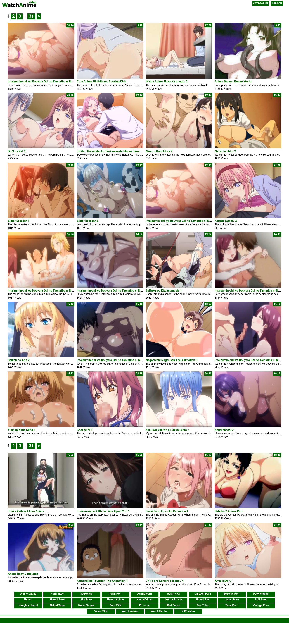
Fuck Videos (261, 592)
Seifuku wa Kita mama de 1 (164, 290)
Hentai (28, 598)
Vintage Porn (261, 604)
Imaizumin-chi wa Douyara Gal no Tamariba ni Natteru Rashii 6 (49, 81)
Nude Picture (86, 604)
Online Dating (28, 592)
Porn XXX (115, 604)
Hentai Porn (57, 598)
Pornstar (144, 604)
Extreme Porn (231, 592)
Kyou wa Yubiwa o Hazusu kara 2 (167, 430)
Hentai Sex (203, 598)
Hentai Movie (173, 598)
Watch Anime (130, 610)
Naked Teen (57, 604)
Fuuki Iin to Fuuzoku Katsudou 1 (167, 511)
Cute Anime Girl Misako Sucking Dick (101, 81)
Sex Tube (202, 604)
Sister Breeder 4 (18, 221)
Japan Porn (232, 598)
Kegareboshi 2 (224, 430)
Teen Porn (231, 604)
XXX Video (188, 610)
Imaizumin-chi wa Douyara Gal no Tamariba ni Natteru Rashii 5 (49, 290)
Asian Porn (115, 592)
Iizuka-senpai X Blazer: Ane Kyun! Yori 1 (103, 511)
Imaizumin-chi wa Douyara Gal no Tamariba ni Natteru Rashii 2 (118, 360)
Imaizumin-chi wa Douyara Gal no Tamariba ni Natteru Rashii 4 (118, 290)
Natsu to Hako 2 (225, 151)
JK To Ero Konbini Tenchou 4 (165, 579)
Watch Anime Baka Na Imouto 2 (167, 81)
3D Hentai (86, 592)
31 (31, 16)
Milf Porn (260, 598)
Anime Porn (144, 592)
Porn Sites (57, 592)
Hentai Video (144, 598)
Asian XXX (173, 592)
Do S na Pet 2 (16, 151)
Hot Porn (86, 598)
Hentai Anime (115, 598)
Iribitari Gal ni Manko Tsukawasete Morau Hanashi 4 (111, 151)
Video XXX (100, 610)
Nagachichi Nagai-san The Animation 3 (171, 360)
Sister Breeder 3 (87, 221)
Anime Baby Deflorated (23, 579)
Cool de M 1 (85, 430)
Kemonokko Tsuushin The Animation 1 (102, 579)
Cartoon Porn (202, 592)
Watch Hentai (159, 610)
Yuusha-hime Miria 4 (21, 430)
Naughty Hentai (28, 604)
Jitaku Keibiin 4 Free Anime (26, 511)
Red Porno (173, 604)
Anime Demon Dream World (233, 81)
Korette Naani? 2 (226, 221)
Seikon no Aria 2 (19, 360)
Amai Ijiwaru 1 (224, 579)
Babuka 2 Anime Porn (229, 511)
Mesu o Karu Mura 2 (159, 151)
